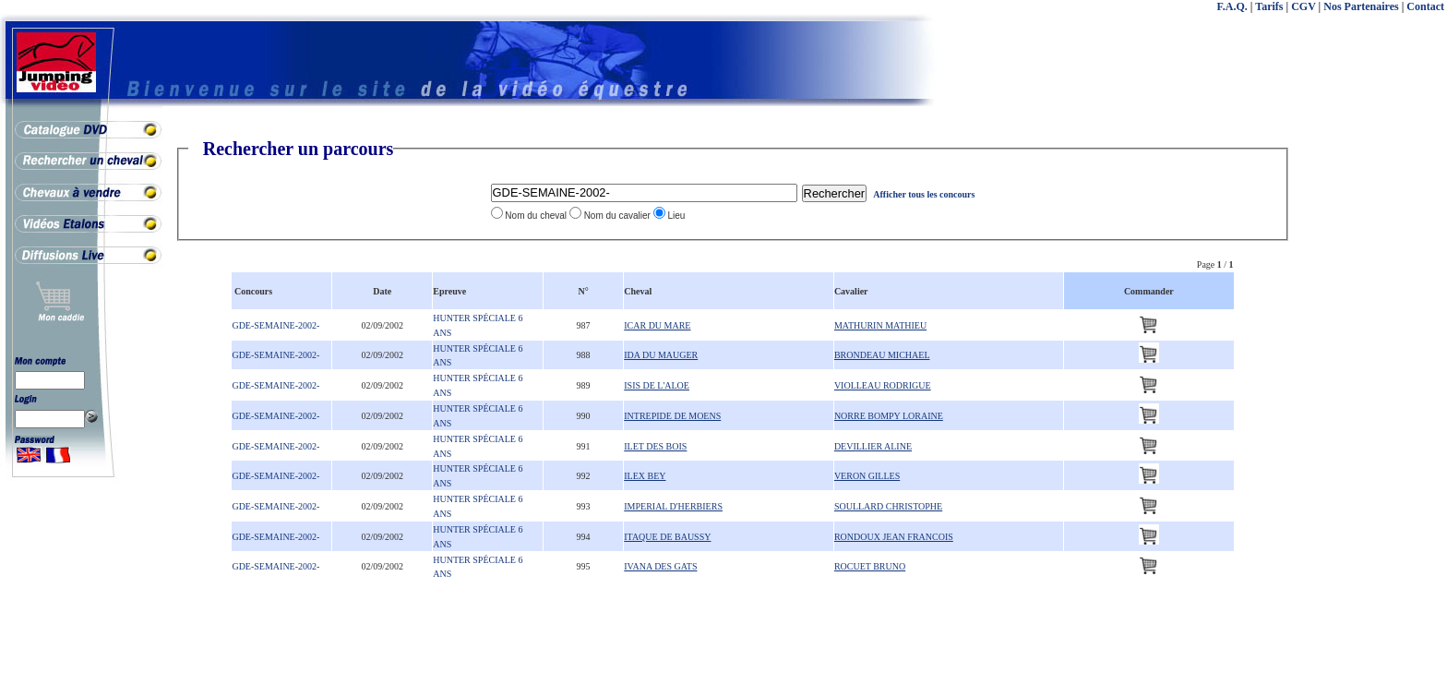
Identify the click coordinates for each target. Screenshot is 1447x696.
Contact (1425, 6)
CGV (1303, 6)
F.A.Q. (1232, 6)
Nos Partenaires (1360, 6)
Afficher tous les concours (924, 194)
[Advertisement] (1373, 415)
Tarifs (1269, 6)
